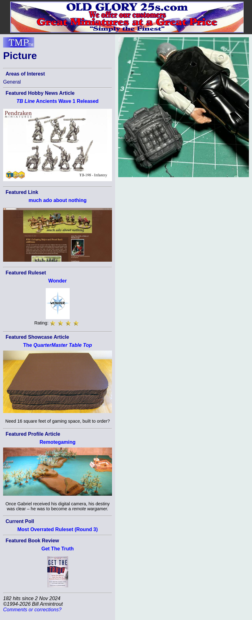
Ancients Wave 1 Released (57, 101)
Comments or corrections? (32, 609)
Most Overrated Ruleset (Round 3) (57, 529)
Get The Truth (57, 548)
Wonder (57, 280)
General (12, 82)
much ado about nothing (58, 200)
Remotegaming (58, 442)
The (57, 345)
